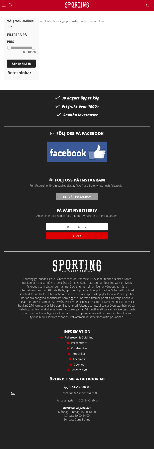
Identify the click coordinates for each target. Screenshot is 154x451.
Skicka (76, 236)
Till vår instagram (77, 197)
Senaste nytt (79, 370)
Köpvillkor (78, 354)
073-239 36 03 (80, 387)
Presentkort (79, 343)
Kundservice (79, 348)
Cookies (79, 364)
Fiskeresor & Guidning (79, 337)
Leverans (79, 359)
